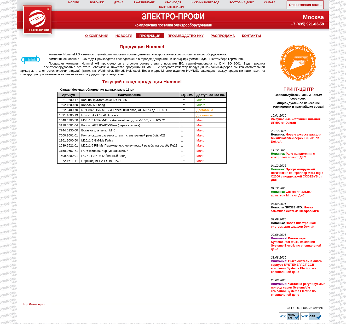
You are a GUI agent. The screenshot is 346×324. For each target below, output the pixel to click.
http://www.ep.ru (34, 304)
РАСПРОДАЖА (223, 36)
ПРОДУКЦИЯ (150, 36)
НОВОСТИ (123, 36)
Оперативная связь (305, 5)
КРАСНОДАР (173, 2)
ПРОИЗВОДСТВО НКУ (185, 36)
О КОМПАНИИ (96, 36)
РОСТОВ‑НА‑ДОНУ (242, 2)
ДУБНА (118, 2)
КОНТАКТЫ (251, 36)
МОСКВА (74, 2)
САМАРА (269, 2)
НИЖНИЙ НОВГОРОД (205, 2)
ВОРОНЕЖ (97, 2)
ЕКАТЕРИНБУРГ (144, 2)
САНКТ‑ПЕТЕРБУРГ (172, 7)
